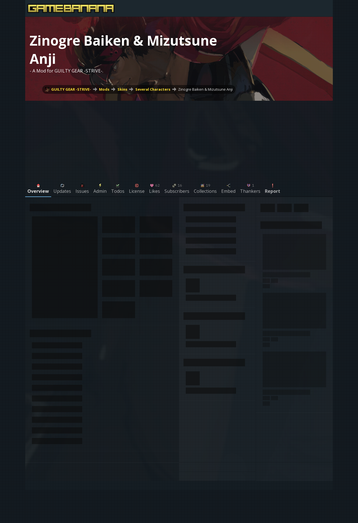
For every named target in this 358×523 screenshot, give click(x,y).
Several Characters (152, 89)
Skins (122, 89)
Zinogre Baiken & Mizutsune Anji (205, 89)
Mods (104, 89)
